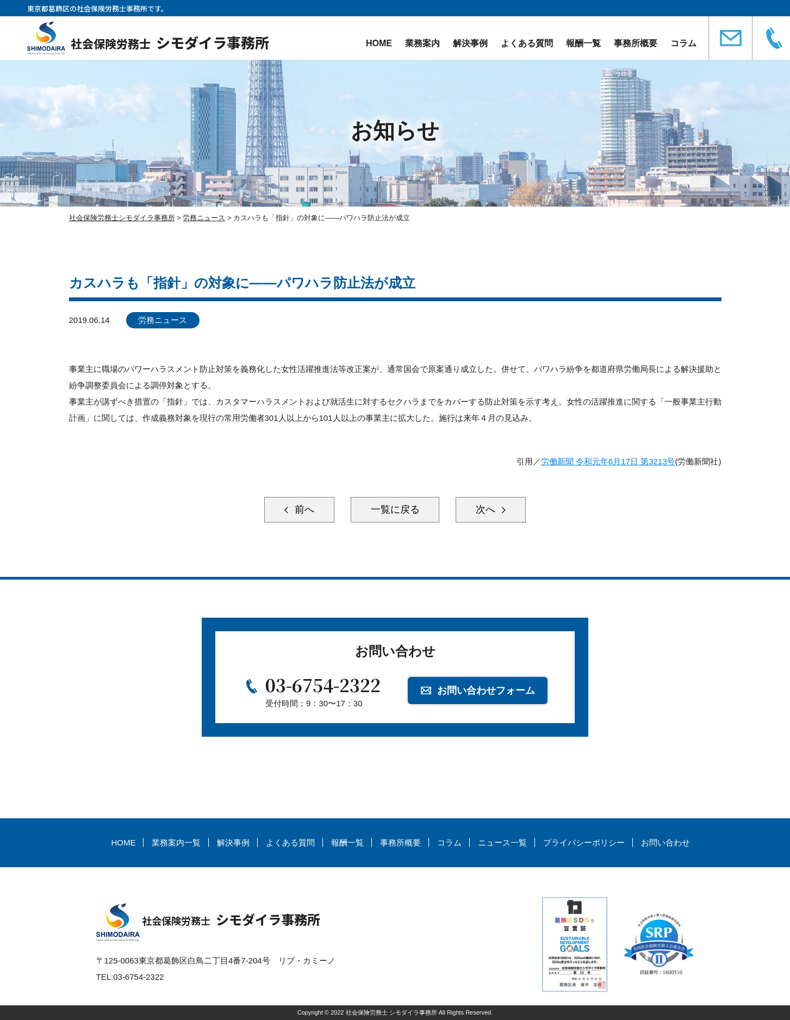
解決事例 (470, 43)
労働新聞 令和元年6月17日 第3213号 (608, 461)
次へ (487, 510)
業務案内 (422, 43)
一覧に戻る (395, 510)
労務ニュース (162, 320)
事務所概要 (635, 43)
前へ (302, 510)
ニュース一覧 (502, 843)
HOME (379, 43)
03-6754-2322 (323, 684)
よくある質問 (527, 43)
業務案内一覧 (176, 843)
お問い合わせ (665, 843)
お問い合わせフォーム (486, 690)
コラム (683, 43)
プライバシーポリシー (584, 843)
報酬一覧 (583, 43)
